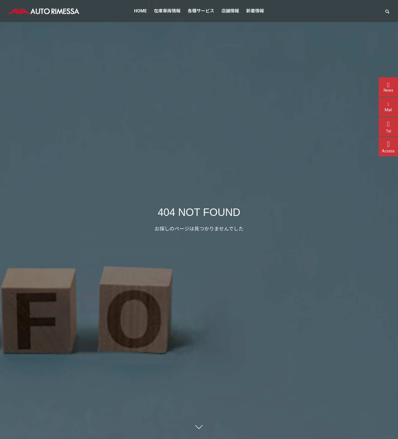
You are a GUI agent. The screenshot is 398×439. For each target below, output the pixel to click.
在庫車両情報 (167, 11)
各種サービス (201, 11)
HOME (140, 11)
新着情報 (255, 11)
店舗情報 (230, 11)
